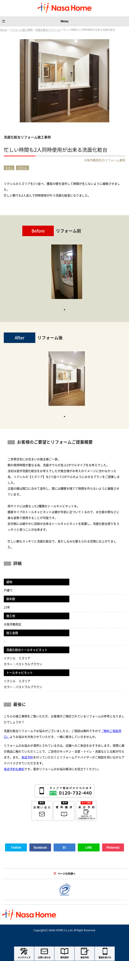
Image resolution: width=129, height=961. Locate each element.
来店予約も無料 (14, 769)
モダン (9, 168)
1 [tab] (64, 309)
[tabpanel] (67, 273)
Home (3, 29)
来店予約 (27, 757)
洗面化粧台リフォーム (48, 29)
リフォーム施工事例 (21, 29)
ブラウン (22, 168)
